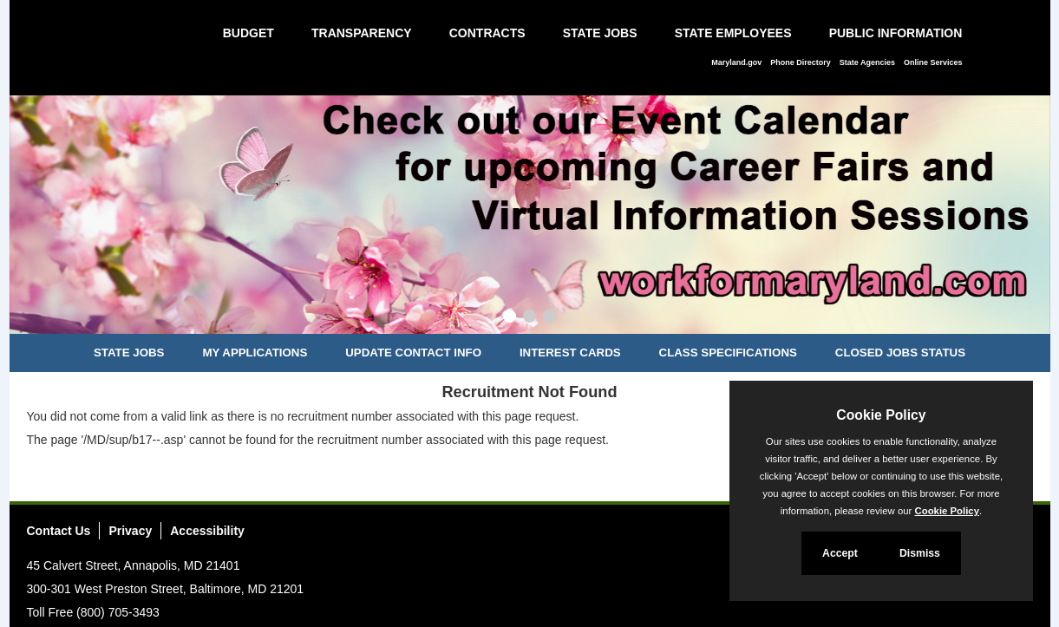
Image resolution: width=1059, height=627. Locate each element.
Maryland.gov (736, 62)
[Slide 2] (529, 318)
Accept (840, 553)
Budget (248, 33)
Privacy (130, 531)
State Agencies (867, 62)
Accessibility (207, 531)
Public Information (896, 33)
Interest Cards (570, 352)
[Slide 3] (549, 318)
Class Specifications (728, 352)
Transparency (361, 33)
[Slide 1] (509, 318)
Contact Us (59, 531)
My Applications (254, 352)
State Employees (733, 33)
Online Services (933, 62)
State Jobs (600, 33)
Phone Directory (800, 62)
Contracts (487, 33)
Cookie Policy (880, 415)
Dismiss (919, 553)
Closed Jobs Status (900, 352)
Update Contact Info (413, 352)
